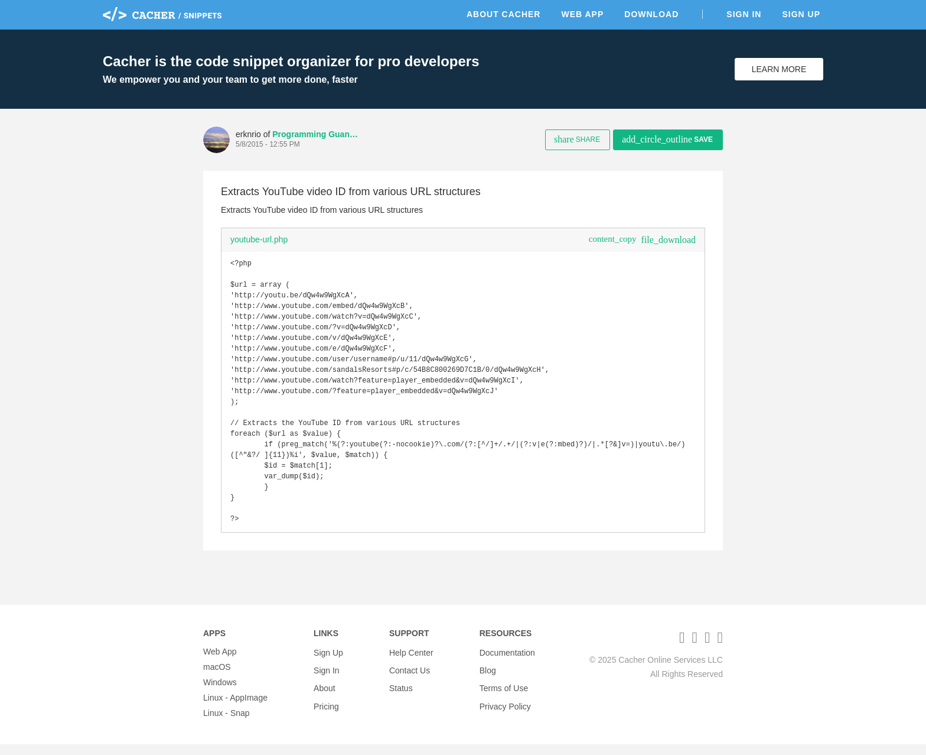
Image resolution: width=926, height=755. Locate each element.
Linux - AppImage (235, 708)
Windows (220, 693)
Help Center (411, 662)
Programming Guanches (316, 134)
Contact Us (409, 677)
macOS (217, 677)
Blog (488, 677)
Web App (582, 14)
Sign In (743, 14)
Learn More (779, 69)
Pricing (326, 708)
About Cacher (504, 14)
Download (651, 14)
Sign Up (801, 14)
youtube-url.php (259, 239)
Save (667, 139)
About (324, 693)
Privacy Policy (505, 708)
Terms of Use (504, 693)
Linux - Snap (226, 723)
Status (401, 693)
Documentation (507, 662)
